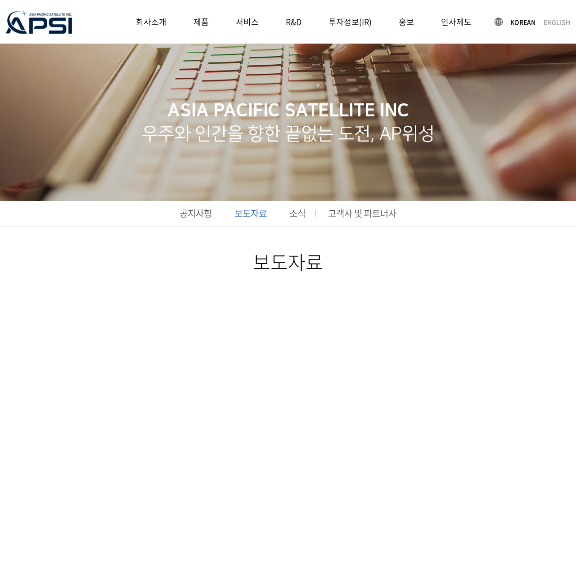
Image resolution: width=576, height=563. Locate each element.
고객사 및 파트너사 (362, 213)
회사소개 (151, 22)
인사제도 (456, 22)
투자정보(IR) (350, 22)
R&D (294, 22)
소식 (297, 213)
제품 (201, 22)
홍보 (406, 22)
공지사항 (196, 213)
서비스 (247, 22)
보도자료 (250, 213)
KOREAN (523, 21)
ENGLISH (557, 21)
